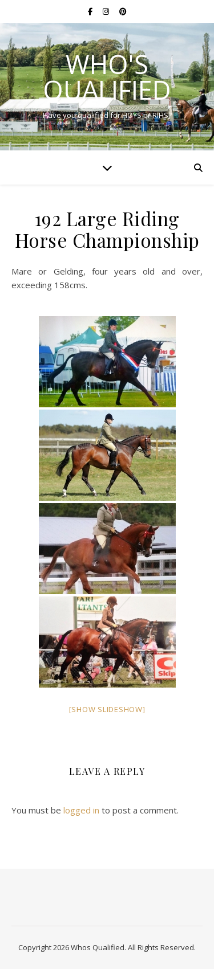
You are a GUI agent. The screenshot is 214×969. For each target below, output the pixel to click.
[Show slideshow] (107, 709)
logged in (81, 810)
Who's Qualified (107, 77)
